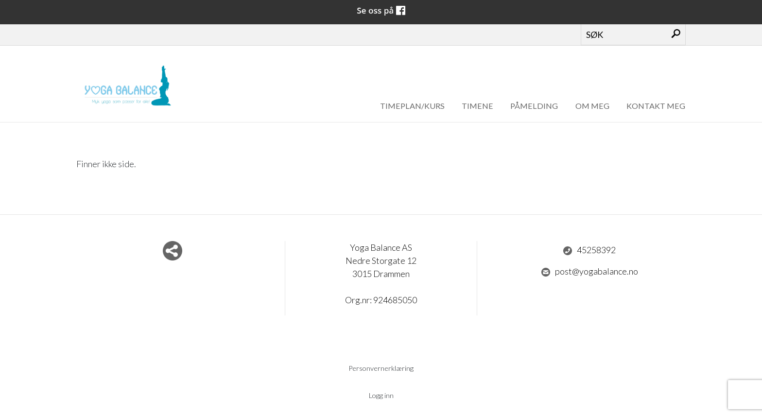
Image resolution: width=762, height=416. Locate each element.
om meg (592, 105)
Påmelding (534, 105)
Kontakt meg (655, 105)
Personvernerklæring (381, 368)
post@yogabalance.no (589, 271)
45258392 (589, 250)
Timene (477, 105)
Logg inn (381, 395)
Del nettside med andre (172, 250)
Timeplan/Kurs (412, 105)
